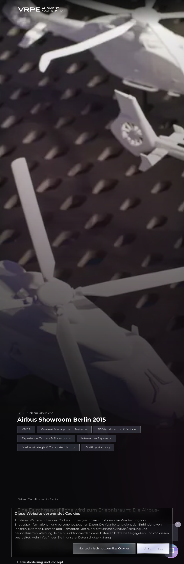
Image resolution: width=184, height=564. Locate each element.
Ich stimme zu (153, 548)
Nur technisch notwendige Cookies (104, 548)
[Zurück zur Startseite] (40, 9)
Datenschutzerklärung (94, 537)
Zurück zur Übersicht (35, 413)
